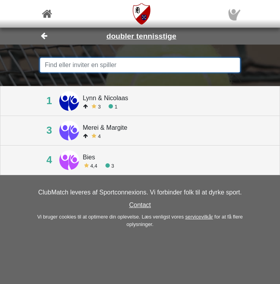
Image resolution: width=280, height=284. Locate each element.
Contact (140, 205)
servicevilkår (199, 217)
